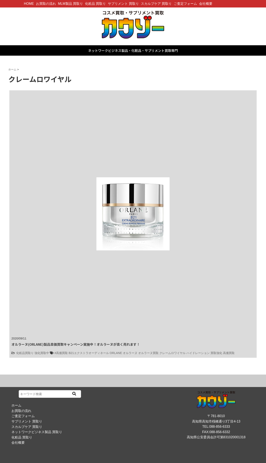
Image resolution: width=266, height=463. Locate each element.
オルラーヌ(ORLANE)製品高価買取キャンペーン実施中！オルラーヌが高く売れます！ (75, 344)
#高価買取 (61, 353)
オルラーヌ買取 (148, 353)
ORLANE (116, 353)
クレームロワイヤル (172, 353)
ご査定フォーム (185, 3)
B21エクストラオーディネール (89, 353)
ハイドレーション (198, 353)
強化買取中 (41, 353)
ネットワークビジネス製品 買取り (36, 432)
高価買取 (229, 353)
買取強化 (216, 353)
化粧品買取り (25, 353)
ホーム (16, 405)
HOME (29, 3)
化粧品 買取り (95, 3)
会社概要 (205, 3)
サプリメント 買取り (123, 3)
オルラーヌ (130, 353)
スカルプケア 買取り (156, 3)
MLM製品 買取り (70, 3)
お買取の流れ (46, 3)
